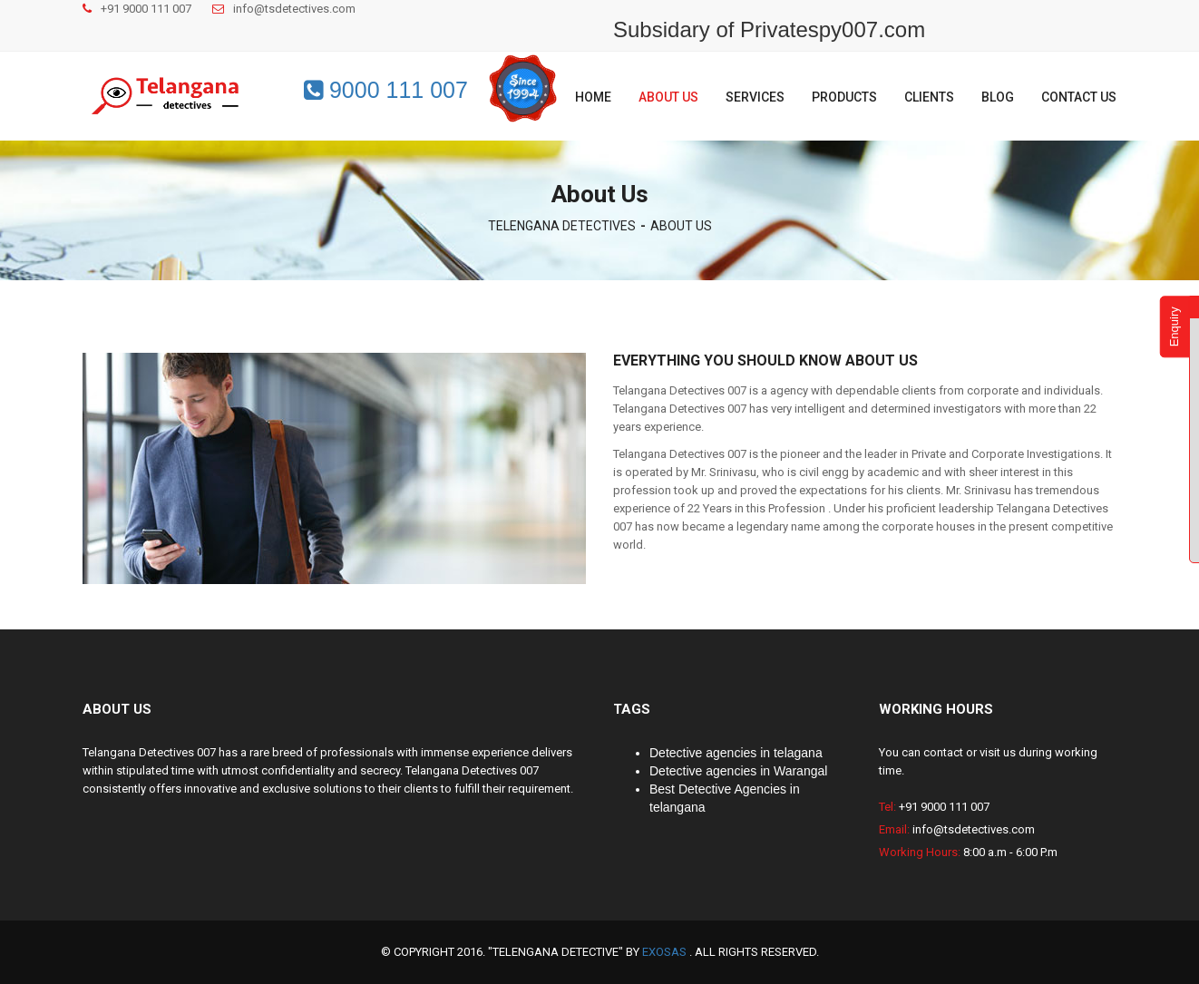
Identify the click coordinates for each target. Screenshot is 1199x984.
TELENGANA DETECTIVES (562, 226)
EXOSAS (665, 952)
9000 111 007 (386, 89)
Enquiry (1174, 326)
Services (755, 97)
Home (593, 97)
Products (844, 97)
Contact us (1078, 97)
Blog (997, 97)
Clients (929, 97)
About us (668, 97)
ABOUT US (681, 226)
